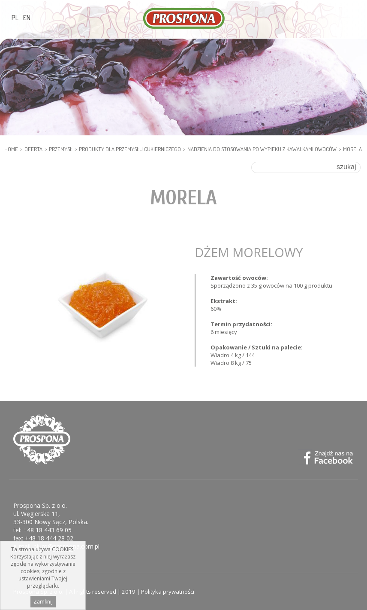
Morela (352, 149)
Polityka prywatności (167, 591)
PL (15, 17)
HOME (11, 149)
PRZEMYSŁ (60, 149)
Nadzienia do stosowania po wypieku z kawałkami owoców (262, 149)
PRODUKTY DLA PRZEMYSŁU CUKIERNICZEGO (130, 149)
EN (26, 17)
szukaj (346, 166)
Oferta (33, 149)
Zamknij (43, 603)
